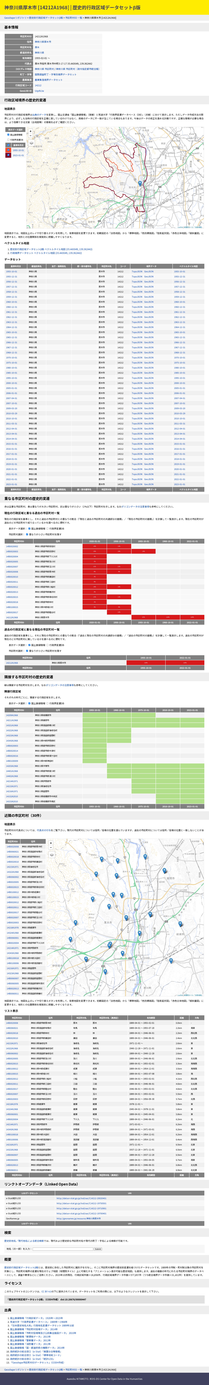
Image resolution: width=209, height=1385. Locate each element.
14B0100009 (12, 760)
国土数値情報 (14, 134)
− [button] (30, 135)
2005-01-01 (11, 387)
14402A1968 (12, 775)
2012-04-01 (11, 428)
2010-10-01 (11, 418)
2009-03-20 (11, 408)
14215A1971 (12, 786)
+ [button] (30, 131)
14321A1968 (12, 725)
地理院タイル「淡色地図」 (193, 227)
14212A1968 (12, 617)
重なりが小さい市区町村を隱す (43, 534)
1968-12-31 (11, 352)
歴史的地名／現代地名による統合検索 (24, 1240)
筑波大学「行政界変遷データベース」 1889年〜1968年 (38, 1322)
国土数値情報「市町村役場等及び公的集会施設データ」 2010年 (43, 1333)
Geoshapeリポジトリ (15, 17)
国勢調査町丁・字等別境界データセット (56, 74)
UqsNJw (39, 90)
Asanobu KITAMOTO (77, 1379)
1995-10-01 (11, 377)
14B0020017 (12, 612)
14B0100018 (12, 1134)
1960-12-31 (11, 306)
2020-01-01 (11, 468)
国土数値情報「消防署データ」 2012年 (30, 1344)
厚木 (37, 47)
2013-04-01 (11, 433)
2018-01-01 (11, 458)
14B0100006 (12, 1139)
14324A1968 (12, 1109)
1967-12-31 (11, 347)
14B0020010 (12, 576)
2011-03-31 (11, 423)
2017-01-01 (11, 453)
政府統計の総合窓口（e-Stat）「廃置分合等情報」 (36, 1351)
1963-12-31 (11, 321)
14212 (38, 85)
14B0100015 (12, 607)
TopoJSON (137, 271)
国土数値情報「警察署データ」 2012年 (30, 1340)
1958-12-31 (11, 291)
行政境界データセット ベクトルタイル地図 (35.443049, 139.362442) (46, 253)
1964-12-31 (11, 327)
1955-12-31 (11, 276)
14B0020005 (12, 561)
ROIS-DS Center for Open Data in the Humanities (116, 1379)
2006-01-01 (11, 393)
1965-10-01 (11, 332)
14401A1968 (12, 770)
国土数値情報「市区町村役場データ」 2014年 (34, 1329)
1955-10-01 (11, 271)
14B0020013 (12, 591)
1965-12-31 (11, 337)
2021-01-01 (11, 474)
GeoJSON (149, 271)
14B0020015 (12, 596)
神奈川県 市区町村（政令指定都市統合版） (78, 69)
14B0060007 (12, 1154)
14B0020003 (12, 551)
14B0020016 (12, 755)
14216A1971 (12, 791)
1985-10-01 (11, 372)
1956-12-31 (11, 281)
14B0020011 (12, 581)
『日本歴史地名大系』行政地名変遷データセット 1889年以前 (42, 1325)
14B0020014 (12, 750)
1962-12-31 (11, 316)
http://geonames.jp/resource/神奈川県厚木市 (79, 1218)
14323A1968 (12, 735)
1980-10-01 (11, 367)
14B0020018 (12, 601)
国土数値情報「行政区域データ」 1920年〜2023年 (36, 1318)
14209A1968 (12, 715)
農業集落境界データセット (49, 79)
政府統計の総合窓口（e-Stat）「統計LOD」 (32, 1359)
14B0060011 (12, 1169)
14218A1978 (12, 1103)
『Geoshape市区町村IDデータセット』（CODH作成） (37, 1362)
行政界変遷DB (15, 139)
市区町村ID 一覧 (73, 17)
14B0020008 (12, 571)
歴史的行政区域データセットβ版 (46, 17)
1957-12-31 (11, 286)
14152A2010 (12, 796)
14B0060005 (12, 1159)
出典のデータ (39, 114)
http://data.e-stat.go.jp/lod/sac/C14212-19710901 (81, 1208)
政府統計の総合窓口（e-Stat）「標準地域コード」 (36, 1355)
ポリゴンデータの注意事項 (135, 506)
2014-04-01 (11, 438)
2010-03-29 (11, 413)
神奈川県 (39, 52)
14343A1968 (12, 740)
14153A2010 (12, 801)
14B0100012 (12, 1068)
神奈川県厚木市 (43, 41)
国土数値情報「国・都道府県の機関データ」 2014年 (37, 1347)
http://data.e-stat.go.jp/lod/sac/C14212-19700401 (81, 1213)
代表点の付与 (44, 830)
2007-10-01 (11, 403)
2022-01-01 (11, 479)
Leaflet (180, 227)
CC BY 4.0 (47, 1291)
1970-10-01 (11, 357)
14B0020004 (12, 556)
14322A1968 (12, 730)
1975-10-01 (11, 362)
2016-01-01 (11, 448)
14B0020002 (12, 546)
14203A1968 (12, 765)
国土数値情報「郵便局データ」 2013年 (30, 1336)
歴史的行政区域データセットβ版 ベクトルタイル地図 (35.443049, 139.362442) (51, 249)
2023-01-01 (11, 484)
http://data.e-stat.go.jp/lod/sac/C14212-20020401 (81, 1198)
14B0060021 (12, 1027)
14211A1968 (12, 720)
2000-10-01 (11, 382)
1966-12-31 (11, 342)
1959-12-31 (11, 296)
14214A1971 (12, 781)
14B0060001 (12, 1114)
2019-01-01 (11, 463)
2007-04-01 (11, 398)
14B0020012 (12, 586)
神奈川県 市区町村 (44, 69)
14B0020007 (12, 566)
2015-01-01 (11, 443)
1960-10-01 (11, 301)
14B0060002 (12, 1053)
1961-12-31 (11, 311)
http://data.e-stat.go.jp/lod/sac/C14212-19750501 (81, 1203)
